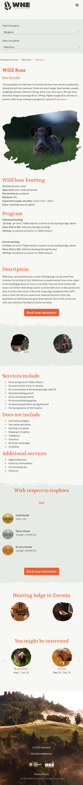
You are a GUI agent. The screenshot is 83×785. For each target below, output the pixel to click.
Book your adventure (41, 312)
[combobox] (41, 32)
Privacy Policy (41, 774)
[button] (79, 662)
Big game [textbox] (9, 31)
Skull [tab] (41, 502)
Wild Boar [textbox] (9, 47)
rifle (9, 197)
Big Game (26, 59)
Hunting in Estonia (9, 59)
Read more (60, 99)
